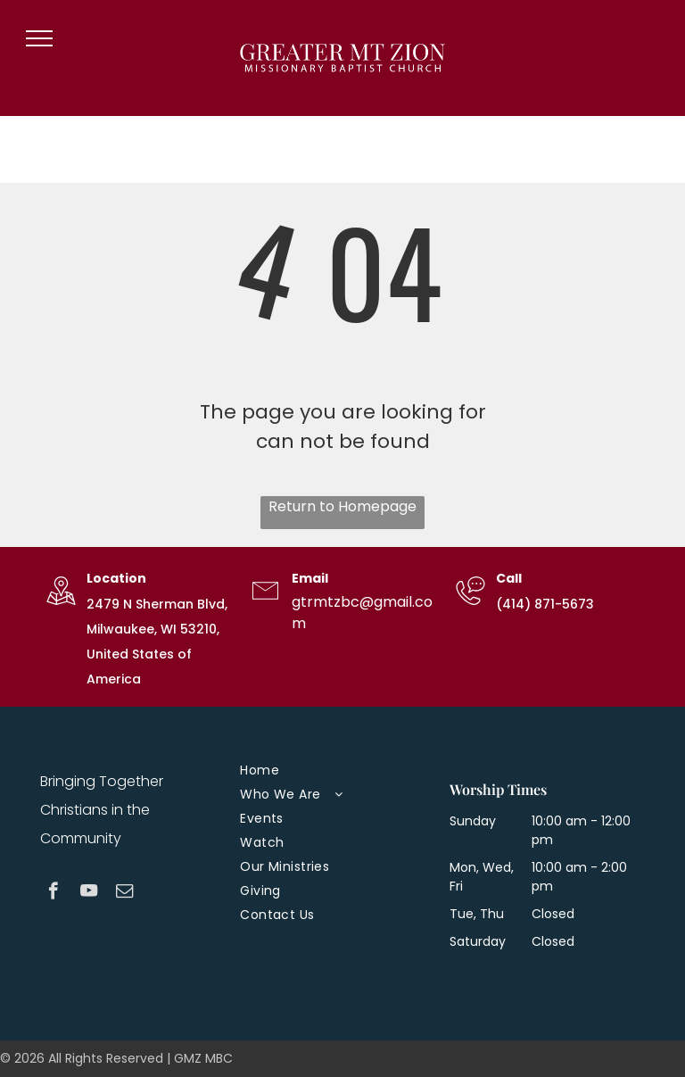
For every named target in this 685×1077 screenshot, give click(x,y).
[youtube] (89, 893)
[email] (124, 893)
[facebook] (53, 893)
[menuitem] (335, 770)
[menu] (39, 38)
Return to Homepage (342, 506)
